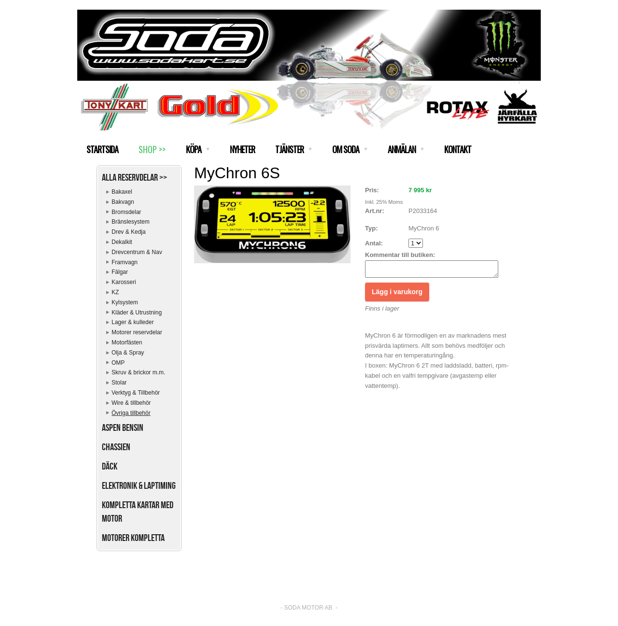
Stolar (119, 382)
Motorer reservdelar (137, 332)
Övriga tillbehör (131, 413)
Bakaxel (122, 191)
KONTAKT (457, 149)
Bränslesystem (131, 221)
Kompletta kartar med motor (137, 511)
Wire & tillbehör (131, 402)
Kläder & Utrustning (137, 312)
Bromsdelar (126, 212)
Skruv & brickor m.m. (138, 372)
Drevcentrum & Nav (137, 252)
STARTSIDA (102, 149)
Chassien (116, 446)
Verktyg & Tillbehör (136, 392)
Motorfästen (127, 342)
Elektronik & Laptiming (139, 485)
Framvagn (125, 262)
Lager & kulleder (133, 322)
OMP (118, 362)
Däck (109, 466)
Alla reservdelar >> (134, 177)
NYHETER (242, 149)
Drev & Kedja (129, 231)
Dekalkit (122, 242)
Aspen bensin (122, 427)
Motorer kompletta (133, 537)
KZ (115, 292)
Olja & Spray (128, 352)
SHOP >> (152, 149)
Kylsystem (125, 302)
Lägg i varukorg (397, 295)
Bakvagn (123, 202)
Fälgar (120, 272)
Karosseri (124, 282)
